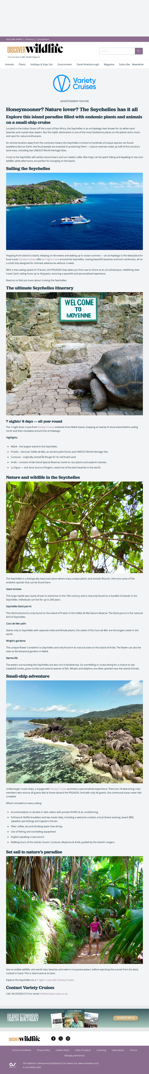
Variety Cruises (27, 259)
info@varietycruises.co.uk (54, 993)
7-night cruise (51, 259)
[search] (139, 51)
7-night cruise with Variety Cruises (55, 980)
